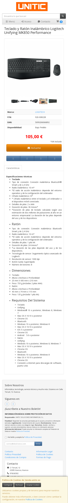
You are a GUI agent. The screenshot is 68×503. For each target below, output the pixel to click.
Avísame (34, 148)
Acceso (26, 21)
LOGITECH (40, 112)
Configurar (8, 485)
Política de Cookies (34, 499)
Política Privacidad (13, 454)
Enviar (38, 444)
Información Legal (44, 451)
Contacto (44, 21)
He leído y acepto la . (25, 437)
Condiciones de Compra (15, 457)
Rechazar (19, 485)
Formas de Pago (43, 457)
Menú (10, 21)
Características (13, 168)
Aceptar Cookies (32, 485)
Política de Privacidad (23, 431)
